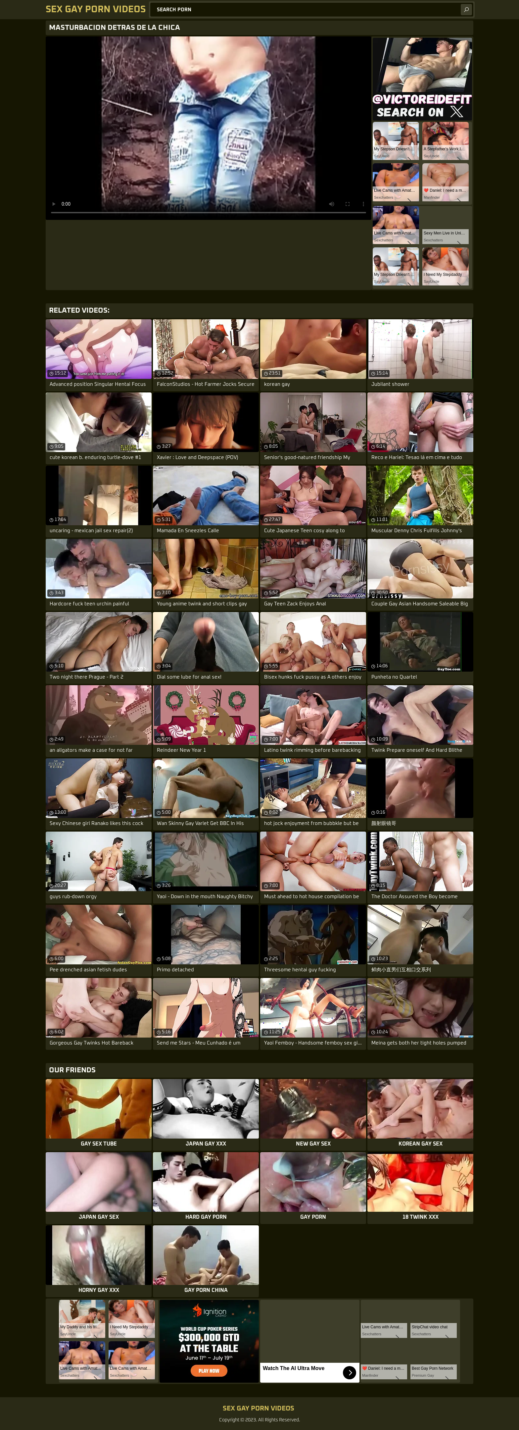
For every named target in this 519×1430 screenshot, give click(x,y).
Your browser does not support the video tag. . (208, 128)
